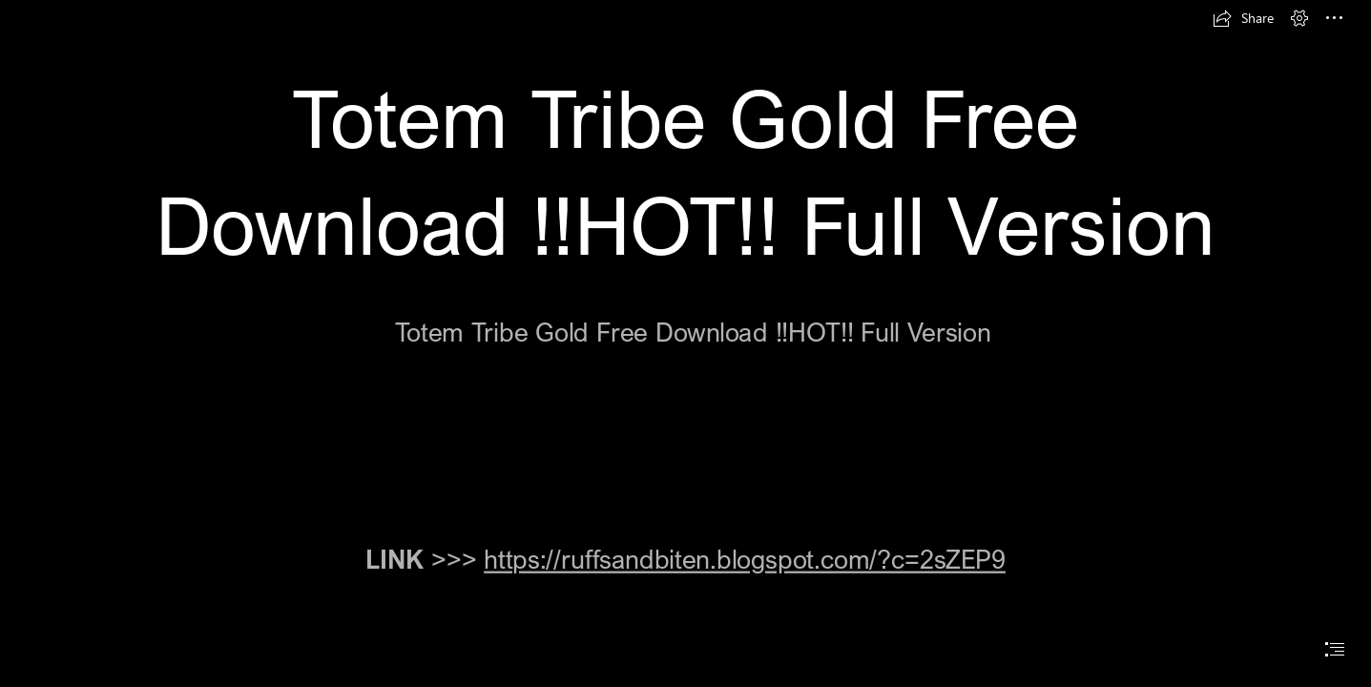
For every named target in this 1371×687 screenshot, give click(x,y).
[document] (685, 343)
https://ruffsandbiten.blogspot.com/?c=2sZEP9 (745, 558)
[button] (1243, 18)
